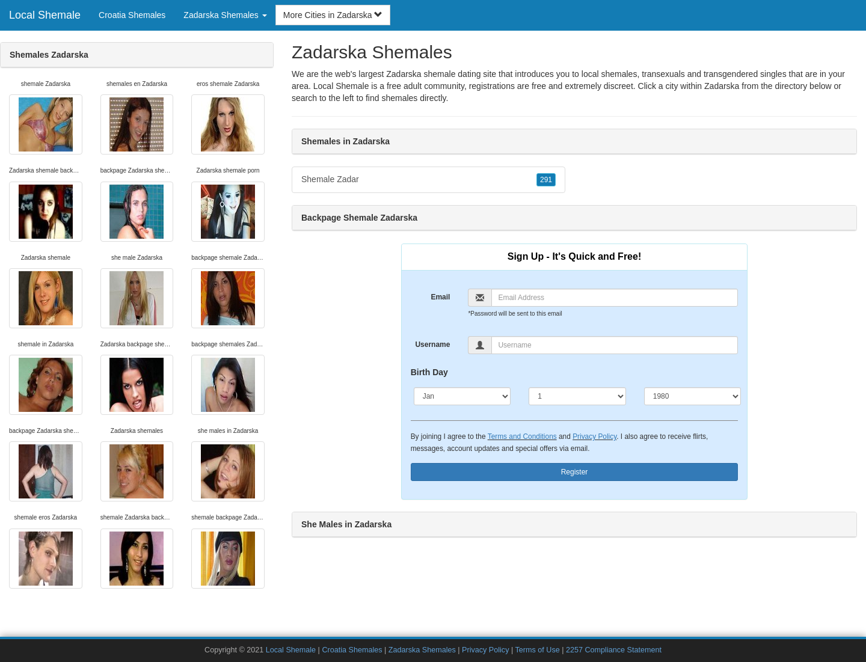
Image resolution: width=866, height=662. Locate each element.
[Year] (693, 396)
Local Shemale (45, 15)
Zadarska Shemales (422, 650)
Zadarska (721, 86)
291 (546, 180)
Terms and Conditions (522, 436)
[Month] (462, 396)
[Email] (614, 298)
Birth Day (429, 372)
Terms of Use (537, 650)
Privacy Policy (594, 436)
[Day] (577, 396)
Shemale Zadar (428, 179)
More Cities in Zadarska (333, 15)
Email (440, 297)
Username (432, 344)
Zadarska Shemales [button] (224, 15)
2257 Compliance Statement (614, 650)
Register (574, 472)
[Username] (614, 345)
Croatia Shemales (132, 15)
